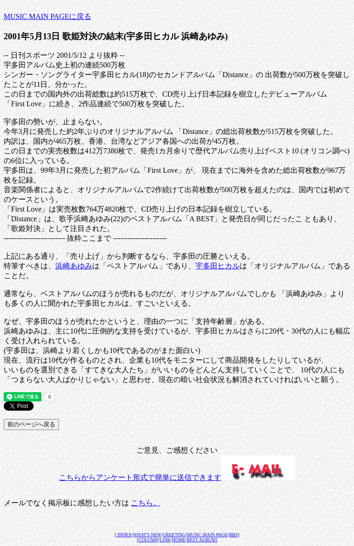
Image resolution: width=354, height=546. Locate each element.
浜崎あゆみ (73, 266)
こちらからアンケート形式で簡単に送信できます (177, 477)
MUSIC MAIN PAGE (207, 534)
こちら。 (145, 503)
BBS (233, 534)
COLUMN (148, 539)
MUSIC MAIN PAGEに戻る (47, 16)
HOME (178, 539)
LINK (165, 539)
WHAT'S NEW (147, 534)
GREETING (174, 534)
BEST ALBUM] (202, 539)
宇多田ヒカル (217, 266)
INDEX (124, 534)
